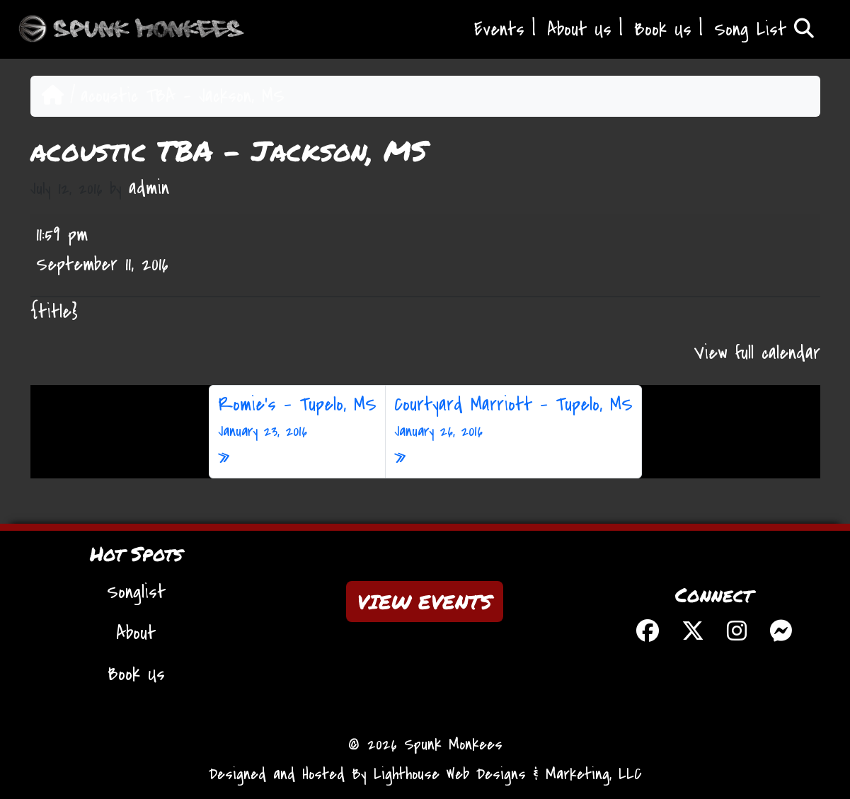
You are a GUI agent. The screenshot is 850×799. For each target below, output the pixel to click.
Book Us (662, 29)
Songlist (136, 592)
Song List (764, 29)
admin (149, 188)
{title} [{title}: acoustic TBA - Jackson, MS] (54, 312)
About (136, 633)
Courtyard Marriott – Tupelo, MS (513, 417)
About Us (579, 29)
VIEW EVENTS (424, 601)
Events (499, 29)
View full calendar (757, 353)
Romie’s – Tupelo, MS (297, 417)
